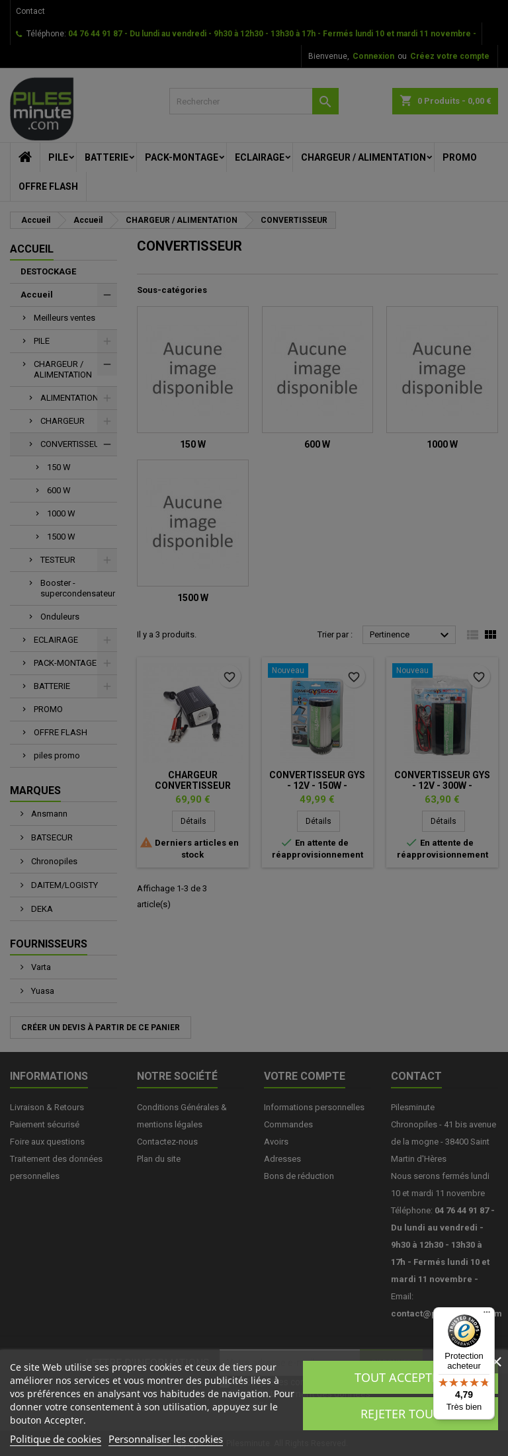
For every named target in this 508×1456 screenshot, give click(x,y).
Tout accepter (400, 1377)
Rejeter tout (400, 1414)
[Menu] (487, 1315)
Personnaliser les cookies (165, 1438)
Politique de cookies (55, 1438)
